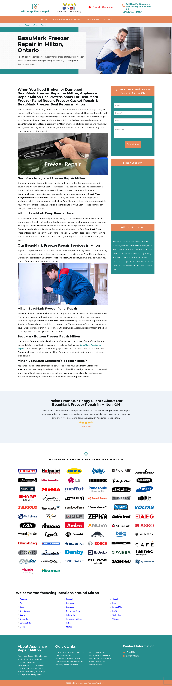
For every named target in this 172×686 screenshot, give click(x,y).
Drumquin (70, 607)
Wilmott (115, 619)
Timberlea (116, 615)
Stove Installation (97, 661)
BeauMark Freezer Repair (35, 25)
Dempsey (70, 603)
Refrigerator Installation (100, 658)
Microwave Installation (99, 655)
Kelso (68, 623)
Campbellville (25, 623)
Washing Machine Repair (67, 665)
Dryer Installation (97, 652)
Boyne (22, 615)
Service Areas (92, 19)
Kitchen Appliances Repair (68, 658)
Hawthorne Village (74, 619)
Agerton (23, 599)
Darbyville (70, 599)
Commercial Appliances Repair (70, 652)
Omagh (115, 599)
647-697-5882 (132, 12)
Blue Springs (25, 611)
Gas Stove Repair (63, 655)
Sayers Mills (117, 607)
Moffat (69, 627)
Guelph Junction (73, 611)
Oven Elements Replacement (69, 661)
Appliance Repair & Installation (66, 19)
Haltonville (70, 615)
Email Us (131, 652)
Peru (114, 603)
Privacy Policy (95, 665)
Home (44, 19)
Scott (114, 611)
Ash (21, 603)
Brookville (24, 619)
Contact (108, 19)
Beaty (22, 607)
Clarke (22, 627)
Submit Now (133, 144)
